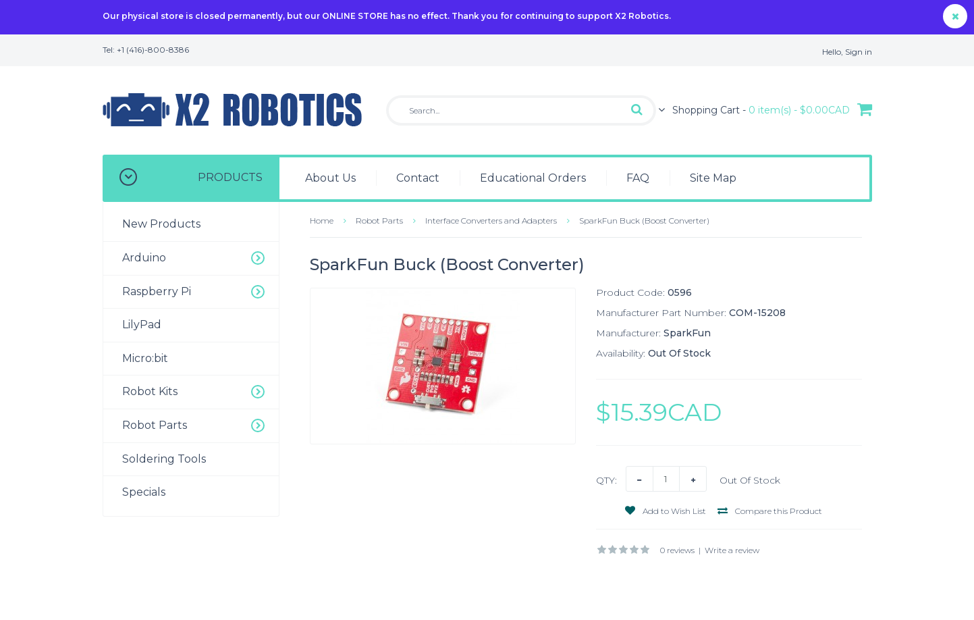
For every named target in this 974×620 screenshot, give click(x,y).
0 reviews (677, 550)
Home (321, 220)
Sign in (858, 52)
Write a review (732, 550)
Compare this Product (770, 511)
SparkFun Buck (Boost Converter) (644, 220)
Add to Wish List (665, 511)
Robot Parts (379, 220)
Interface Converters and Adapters (491, 220)
